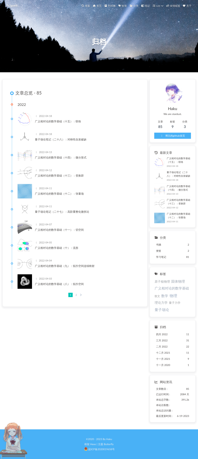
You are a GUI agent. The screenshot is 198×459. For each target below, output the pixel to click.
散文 (157, 296)
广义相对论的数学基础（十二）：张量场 (59, 193)
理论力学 (161, 302)
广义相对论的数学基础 (172, 288)
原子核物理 (162, 281)
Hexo (93, 444)
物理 (173, 295)
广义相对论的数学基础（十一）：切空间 (59, 229)
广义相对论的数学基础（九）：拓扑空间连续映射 (65, 265)
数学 (164, 296)
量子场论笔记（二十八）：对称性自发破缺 (60, 139)
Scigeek (12, 5)
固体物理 (178, 281)
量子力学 (174, 302)
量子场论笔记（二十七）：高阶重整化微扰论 (62, 211)
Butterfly (109, 444)
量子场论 (162, 309)
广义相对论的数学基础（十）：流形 (56, 247)
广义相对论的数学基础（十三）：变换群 (59, 175)
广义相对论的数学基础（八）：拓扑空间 (59, 284)
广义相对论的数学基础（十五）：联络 (58, 121)
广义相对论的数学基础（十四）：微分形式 (60, 157)
